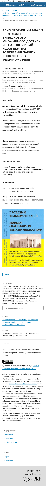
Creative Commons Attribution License (23, 384)
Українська (8, 460)
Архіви (14, 10)
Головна (5, 10)
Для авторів (8, 438)
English (6, 457)
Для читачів (8, 435)
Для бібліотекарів (11, 442)
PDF (7, 274)
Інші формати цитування (13, 308)
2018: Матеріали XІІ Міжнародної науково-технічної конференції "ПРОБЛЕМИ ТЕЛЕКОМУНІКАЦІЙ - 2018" (22, 14)
